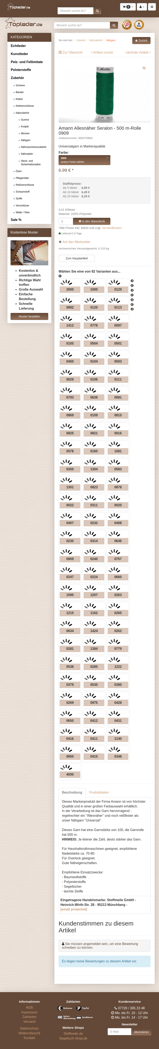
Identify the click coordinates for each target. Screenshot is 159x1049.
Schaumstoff (22, 191)
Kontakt (29, 1038)
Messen (25, 133)
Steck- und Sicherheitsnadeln (31, 162)
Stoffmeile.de (73, 1033)
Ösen (19, 171)
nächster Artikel (137, 52)
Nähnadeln (27, 153)
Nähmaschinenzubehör (33, 147)
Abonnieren (141, 1032)
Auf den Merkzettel (76, 242)
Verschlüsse (22, 205)
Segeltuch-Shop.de (73, 1038)
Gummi (25, 119)
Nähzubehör (22, 112)
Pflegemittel (22, 178)
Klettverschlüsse (25, 105)
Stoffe (19, 198)
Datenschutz (29, 1028)
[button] (97, 10)
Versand (29, 1021)
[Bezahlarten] (73, 1014)
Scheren (20, 85)
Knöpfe (25, 126)
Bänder (20, 92)
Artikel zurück (103, 52)
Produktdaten (99, 792)
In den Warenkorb (91, 221)
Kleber (19, 99)
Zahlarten (29, 1017)
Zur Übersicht (72, 52)
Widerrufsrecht (29, 1033)
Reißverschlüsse (25, 184)
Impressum (29, 1012)
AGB (29, 1007)
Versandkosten (112, 228)
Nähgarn (25, 140)
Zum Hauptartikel (77, 258)
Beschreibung (72, 792)
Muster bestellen (29, 316)
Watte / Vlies (23, 212)
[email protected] (73, 909)
